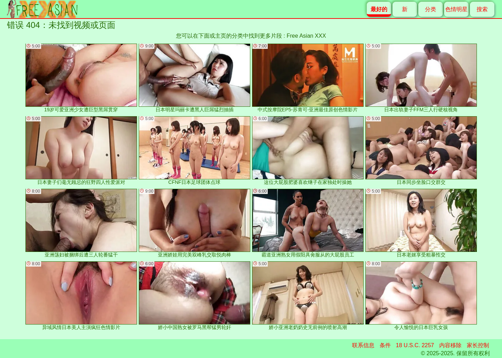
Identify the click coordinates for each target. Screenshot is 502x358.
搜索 (482, 9)
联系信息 (363, 345)
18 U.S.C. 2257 (415, 345)
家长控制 (478, 345)
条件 (385, 345)
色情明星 (456, 9)
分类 (430, 9)
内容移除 (450, 345)
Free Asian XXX (306, 36)
